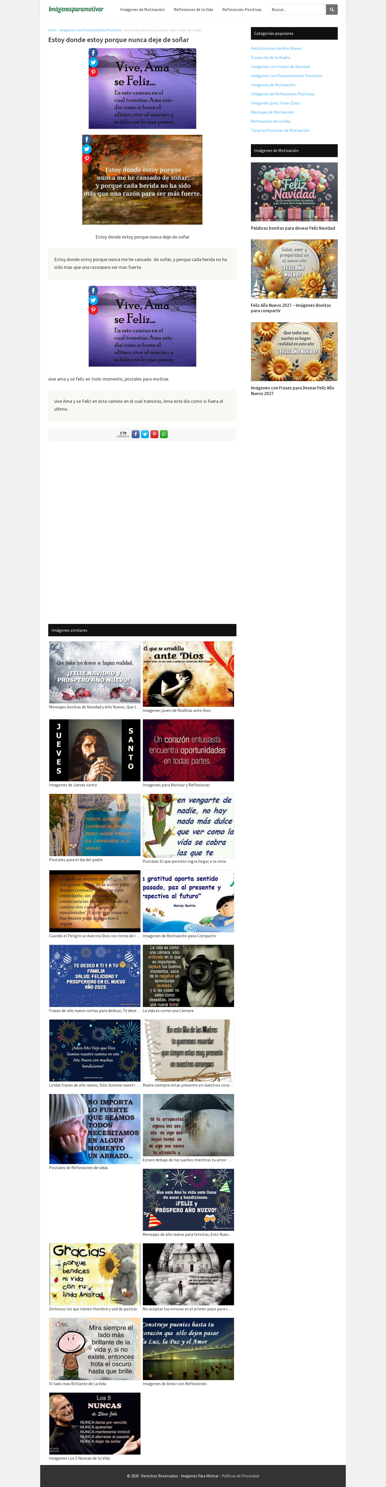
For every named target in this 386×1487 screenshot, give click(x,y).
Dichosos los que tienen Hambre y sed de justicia (93, 1308)
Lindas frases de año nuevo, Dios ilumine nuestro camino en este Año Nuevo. (95, 1085)
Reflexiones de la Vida (270, 121)
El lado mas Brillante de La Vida (77, 1383)
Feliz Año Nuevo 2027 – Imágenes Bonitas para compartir (291, 308)
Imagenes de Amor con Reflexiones (175, 1383)
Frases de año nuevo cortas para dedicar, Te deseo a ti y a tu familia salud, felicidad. (95, 1010)
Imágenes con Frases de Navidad (280, 66)
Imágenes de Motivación (273, 84)
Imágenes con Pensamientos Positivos (91, 30)
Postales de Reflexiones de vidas (78, 1167)
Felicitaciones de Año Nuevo (276, 48)
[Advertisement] (142, 531)
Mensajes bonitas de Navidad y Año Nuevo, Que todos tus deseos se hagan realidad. (95, 706)
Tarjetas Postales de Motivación (280, 130)
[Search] (332, 9)
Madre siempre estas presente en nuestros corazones (188, 1085)
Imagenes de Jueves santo (73, 784)
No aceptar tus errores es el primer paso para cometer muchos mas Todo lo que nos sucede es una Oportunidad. (188, 1308)
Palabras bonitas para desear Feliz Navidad (293, 228)
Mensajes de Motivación (272, 112)
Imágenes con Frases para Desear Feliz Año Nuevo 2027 (292, 390)
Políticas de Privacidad (240, 1475)
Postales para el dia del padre (76, 859)
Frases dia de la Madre (270, 57)
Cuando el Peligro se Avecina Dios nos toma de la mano (95, 935)
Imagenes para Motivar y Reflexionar (176, 784)
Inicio (52, 30)
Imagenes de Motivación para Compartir (179, 935)
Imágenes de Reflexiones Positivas (282, 93)
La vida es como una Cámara (168, 1010)
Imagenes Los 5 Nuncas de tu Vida (79, 1458)
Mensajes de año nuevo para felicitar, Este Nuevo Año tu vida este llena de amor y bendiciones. (188, 1234)
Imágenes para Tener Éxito (275, 103)
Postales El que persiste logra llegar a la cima (184, 861)
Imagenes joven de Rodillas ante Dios (177, 710)
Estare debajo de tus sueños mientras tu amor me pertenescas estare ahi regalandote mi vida (188, 1159)
